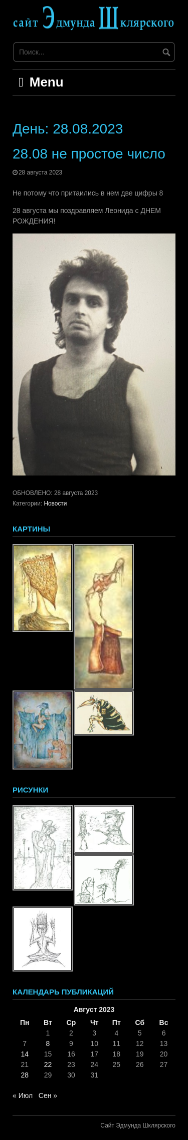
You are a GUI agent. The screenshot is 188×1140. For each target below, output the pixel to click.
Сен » (48, 1096)
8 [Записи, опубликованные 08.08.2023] (48, 1044)
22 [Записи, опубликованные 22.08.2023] (48, 1064)
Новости (55, 503)
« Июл (23, 1096)
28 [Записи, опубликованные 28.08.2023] (25, 1075)
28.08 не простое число (89, 154)
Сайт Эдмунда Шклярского (137, 1125)
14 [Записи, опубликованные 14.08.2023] (25, 1054)
